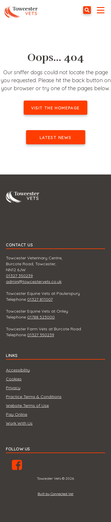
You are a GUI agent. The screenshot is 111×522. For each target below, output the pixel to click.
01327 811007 (40, 299)
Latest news (55, 137)
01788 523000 (41, 317)
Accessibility (18, 370)
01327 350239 (19, 275)
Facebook (17, 467)
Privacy (13, 387)
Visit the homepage (55, 108)
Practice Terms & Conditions (34, 396)
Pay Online (16, 414)
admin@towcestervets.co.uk (34, 281)
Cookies (14, 379)
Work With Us (19, 423)
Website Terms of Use (27, 405)
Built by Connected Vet (55, 494)
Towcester (22, 10)
